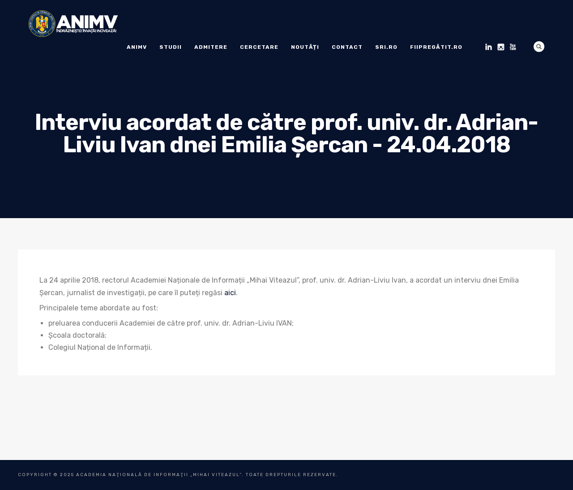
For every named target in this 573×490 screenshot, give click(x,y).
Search (539, 46)
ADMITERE (210, 47)
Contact (347, 47)
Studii (170, 47)
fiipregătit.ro (436, 47)
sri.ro (386, 47)
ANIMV (137, 47)
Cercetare (259, 47)
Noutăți (305, 47)
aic (229, 292)
